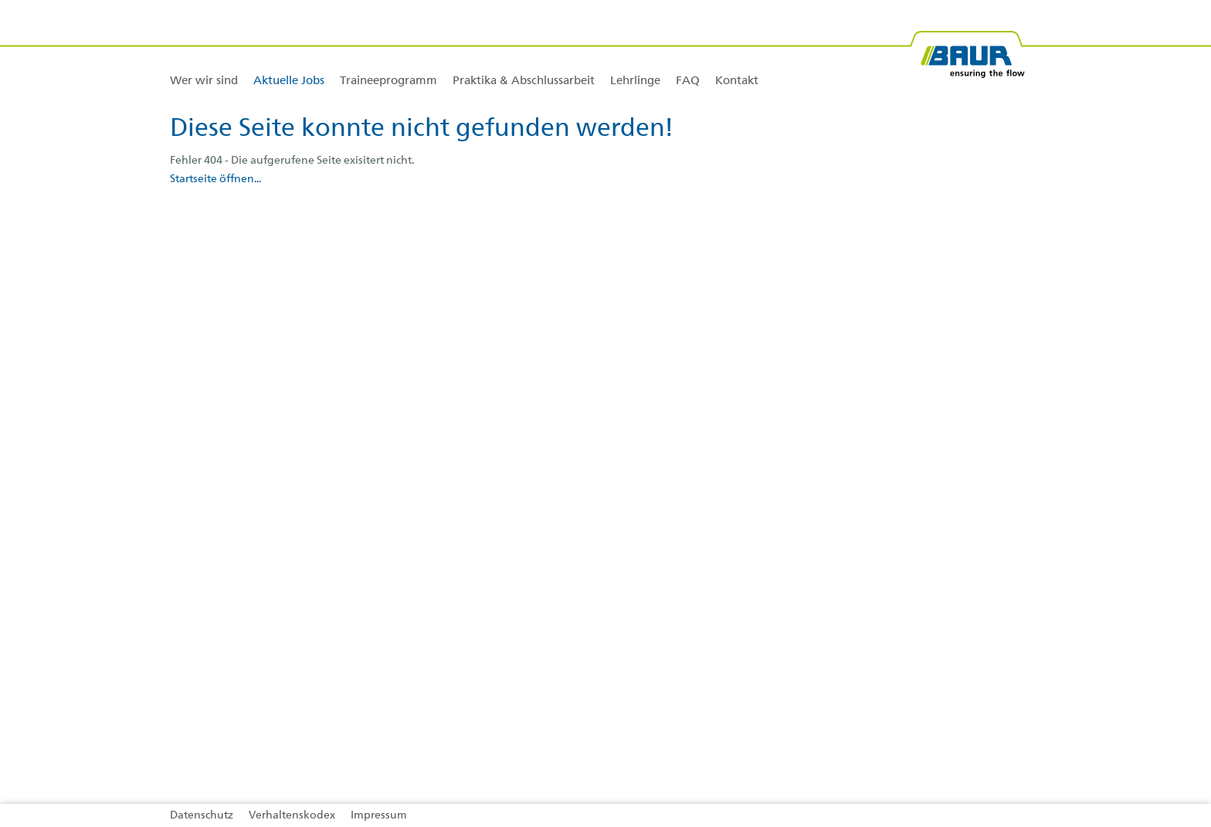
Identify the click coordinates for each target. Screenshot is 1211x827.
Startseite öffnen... (215, 179)
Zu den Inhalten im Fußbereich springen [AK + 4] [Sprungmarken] (0, 0)
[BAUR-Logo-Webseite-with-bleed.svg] (967, 48)
